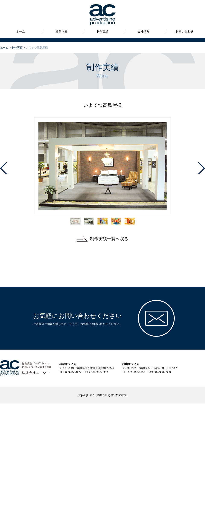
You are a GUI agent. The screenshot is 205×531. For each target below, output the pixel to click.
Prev (3, 168)
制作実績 (102, 31)
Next (201, 168)
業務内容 (61, 31)
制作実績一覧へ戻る (109, 238)
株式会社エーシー (102, 14)
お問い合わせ (184, 31)
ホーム (20, 31)
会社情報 (143, 31)
